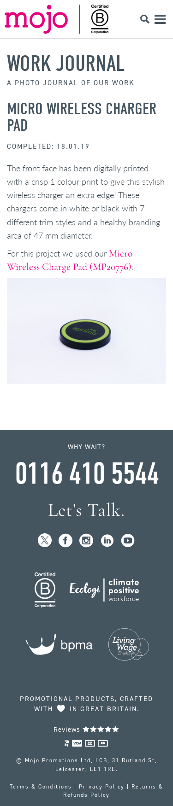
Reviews (86, 729)
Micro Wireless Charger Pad (81, 117)
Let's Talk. (86, 510)
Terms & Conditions (41, 786)
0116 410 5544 (87, 473)
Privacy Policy (102, 786)
